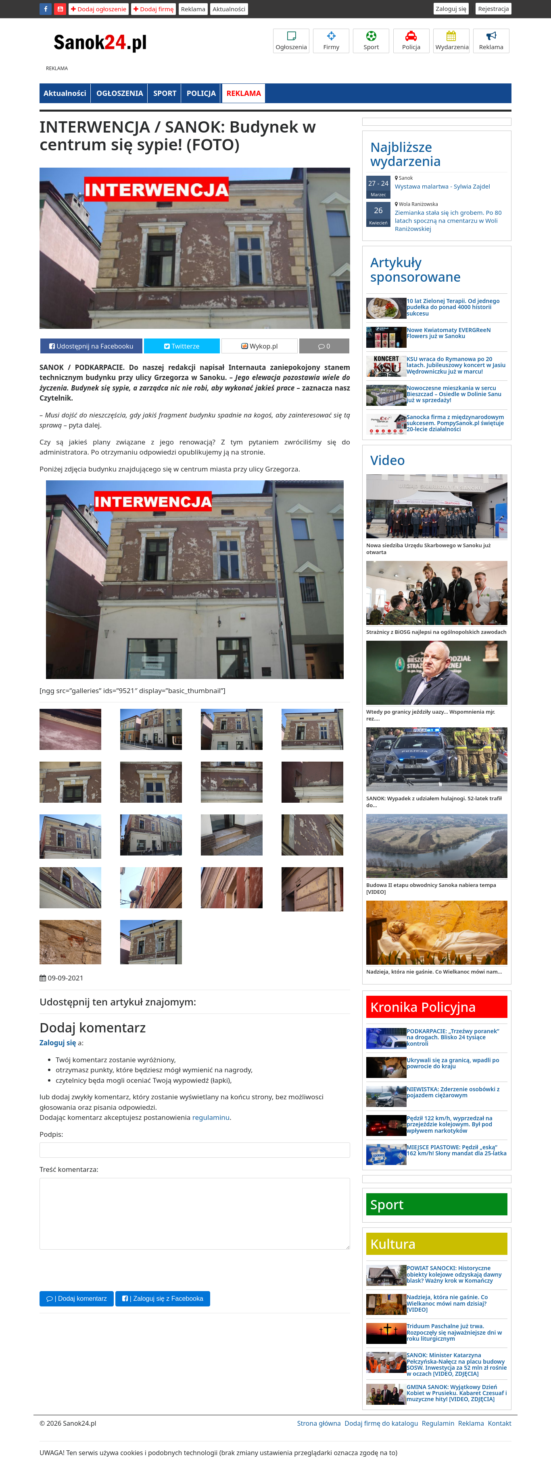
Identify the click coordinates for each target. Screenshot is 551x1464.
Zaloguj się (451, 8)
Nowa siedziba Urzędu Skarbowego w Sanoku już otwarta (428, 549)
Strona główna (319, 1423)
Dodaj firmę (153, 9)
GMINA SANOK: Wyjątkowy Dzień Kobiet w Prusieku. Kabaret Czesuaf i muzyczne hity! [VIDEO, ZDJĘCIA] (457, 1393)
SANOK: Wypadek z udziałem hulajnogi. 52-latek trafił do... (434, 802)
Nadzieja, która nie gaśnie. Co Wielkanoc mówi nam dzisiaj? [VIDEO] (447, 1303)
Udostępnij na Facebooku (91, 346)
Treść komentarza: (69, 1169)
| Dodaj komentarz (76, 1298)
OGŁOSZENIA (119, 93)
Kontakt (499, 1423)
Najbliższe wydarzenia (405, 154)
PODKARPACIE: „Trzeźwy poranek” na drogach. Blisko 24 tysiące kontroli (453, 1037)
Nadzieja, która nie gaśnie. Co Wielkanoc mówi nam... (434, 971)
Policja (411, 41)
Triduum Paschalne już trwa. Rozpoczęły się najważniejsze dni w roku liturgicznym (454, 1332)
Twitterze (181, 346)
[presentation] (101, 1269)
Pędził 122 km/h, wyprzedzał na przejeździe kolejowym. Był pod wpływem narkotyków (450, 1124)
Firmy (331, 41)
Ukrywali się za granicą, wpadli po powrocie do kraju (453, 1063)
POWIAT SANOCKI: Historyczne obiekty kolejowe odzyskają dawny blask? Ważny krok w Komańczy (454, 1274)
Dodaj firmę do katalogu (381, 1423)
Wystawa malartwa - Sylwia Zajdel (436, 182)
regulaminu (211, 1117)
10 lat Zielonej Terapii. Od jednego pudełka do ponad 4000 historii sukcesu (453, 307)
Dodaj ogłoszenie (98, 9)
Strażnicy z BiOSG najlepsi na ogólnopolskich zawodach (436, 631)
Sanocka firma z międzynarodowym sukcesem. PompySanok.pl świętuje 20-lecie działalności (455, 423)
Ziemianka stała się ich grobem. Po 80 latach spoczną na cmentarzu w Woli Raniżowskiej (436, 217)
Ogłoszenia (291, 41)
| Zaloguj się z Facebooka (162, 1298)
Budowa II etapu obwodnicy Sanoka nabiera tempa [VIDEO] (431, 888)
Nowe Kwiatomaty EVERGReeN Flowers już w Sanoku (449, 333)
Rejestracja (493, 8)
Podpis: (51, 1134)
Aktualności (229, 9)
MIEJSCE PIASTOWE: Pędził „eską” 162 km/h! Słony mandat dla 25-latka (457, 1150)
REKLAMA (243, 93)
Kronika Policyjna (423, 1006)
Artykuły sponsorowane (415, 269)
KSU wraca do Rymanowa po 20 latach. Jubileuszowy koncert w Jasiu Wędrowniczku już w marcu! (456, 365)
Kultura (392, 1243)
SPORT (165, 93)
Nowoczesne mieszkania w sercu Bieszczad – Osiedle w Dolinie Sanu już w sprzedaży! (454, 394)
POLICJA (201, 93)
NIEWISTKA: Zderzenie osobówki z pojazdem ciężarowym (453, 1092)
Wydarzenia (452, 41)
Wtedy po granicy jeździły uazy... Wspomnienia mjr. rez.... (430, 715)
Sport (371, 41)
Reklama (193, 9)
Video (387, 460)
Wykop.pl (259, 346)
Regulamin (438, 1423)
